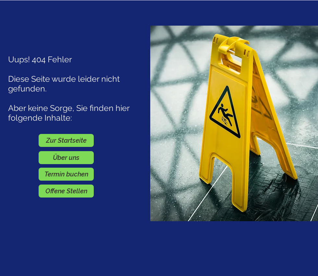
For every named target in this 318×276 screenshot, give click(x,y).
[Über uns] (66, 157)
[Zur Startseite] (66, 140)
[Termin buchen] (66, 174)
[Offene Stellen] (66, 191)
